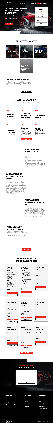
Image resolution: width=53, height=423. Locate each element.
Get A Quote (45, 3)
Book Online (9, 23)
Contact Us (41, 403)
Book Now (39, 3)
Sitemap (40, 411)
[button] (21, 4)
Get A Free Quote (26, 139)
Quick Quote (26, 249)
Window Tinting (28, 401)
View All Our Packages (26, 352)
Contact (28, 3)
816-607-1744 (34, 3)
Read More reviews (26, 91)
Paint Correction (28, 406)
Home (40, 398)
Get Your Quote (26, 294)
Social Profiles (42, 406)
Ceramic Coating (28, 403)
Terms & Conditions (43, 408)
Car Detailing (27, 398)
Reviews (40, 399)
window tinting (12, 180)
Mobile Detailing (28, 399)
